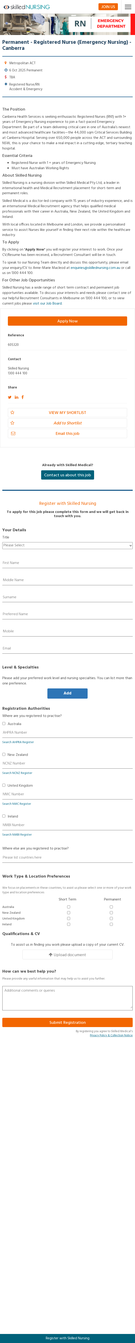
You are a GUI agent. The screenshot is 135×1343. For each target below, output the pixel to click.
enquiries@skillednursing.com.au (95, 268)
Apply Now (67, 321)
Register (14, 1126)
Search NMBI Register (17, 834)
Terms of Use (18, 1095)
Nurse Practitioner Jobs (26, 1176)
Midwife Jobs (18, 1158)
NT (10, 1203)
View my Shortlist (48, 413)
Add (67, 693)
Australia (14, 724)
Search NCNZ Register (17, 773)
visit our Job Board (47, 304)
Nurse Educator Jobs (24, 1170)
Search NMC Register (16, 804)
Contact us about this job (67, 475)
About (13, 1113)
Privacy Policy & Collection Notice (111, 1035)
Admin (13, 1119)
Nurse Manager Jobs (24, 1182)
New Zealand (18, 755)
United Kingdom (20, 786)
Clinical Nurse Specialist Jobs (30, 1164)
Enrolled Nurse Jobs (23, 1145)
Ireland (13, 816)
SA (10, 1215)
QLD (11, 1209)
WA (11, 1234)
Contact (14, 1101)
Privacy (13, 1107)
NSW (12, 1197)
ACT (11, 1190)
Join (108, 7)
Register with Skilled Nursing (67, 1338)
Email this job (45, 433)
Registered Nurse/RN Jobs (28, 1151)
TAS (11, 1222)
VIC (10, 1228)
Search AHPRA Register (18, 742)
